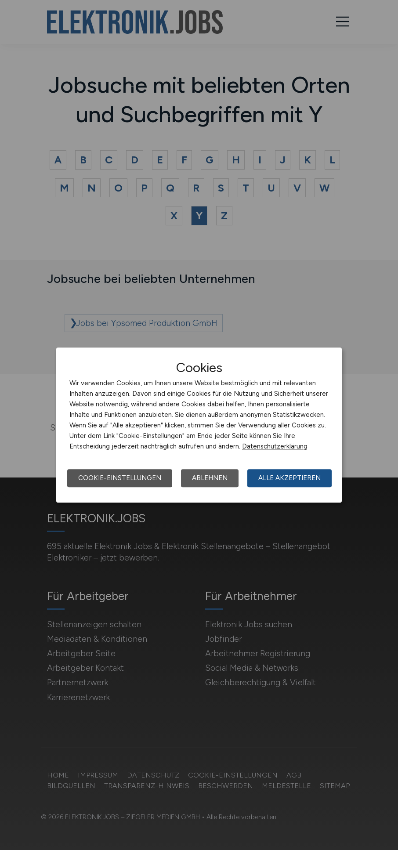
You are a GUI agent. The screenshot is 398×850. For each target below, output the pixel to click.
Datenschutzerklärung (275, 446)
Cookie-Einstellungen (119, 478)
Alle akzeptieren (289, 478)
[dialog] (199, 425)
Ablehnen (210, 478)
